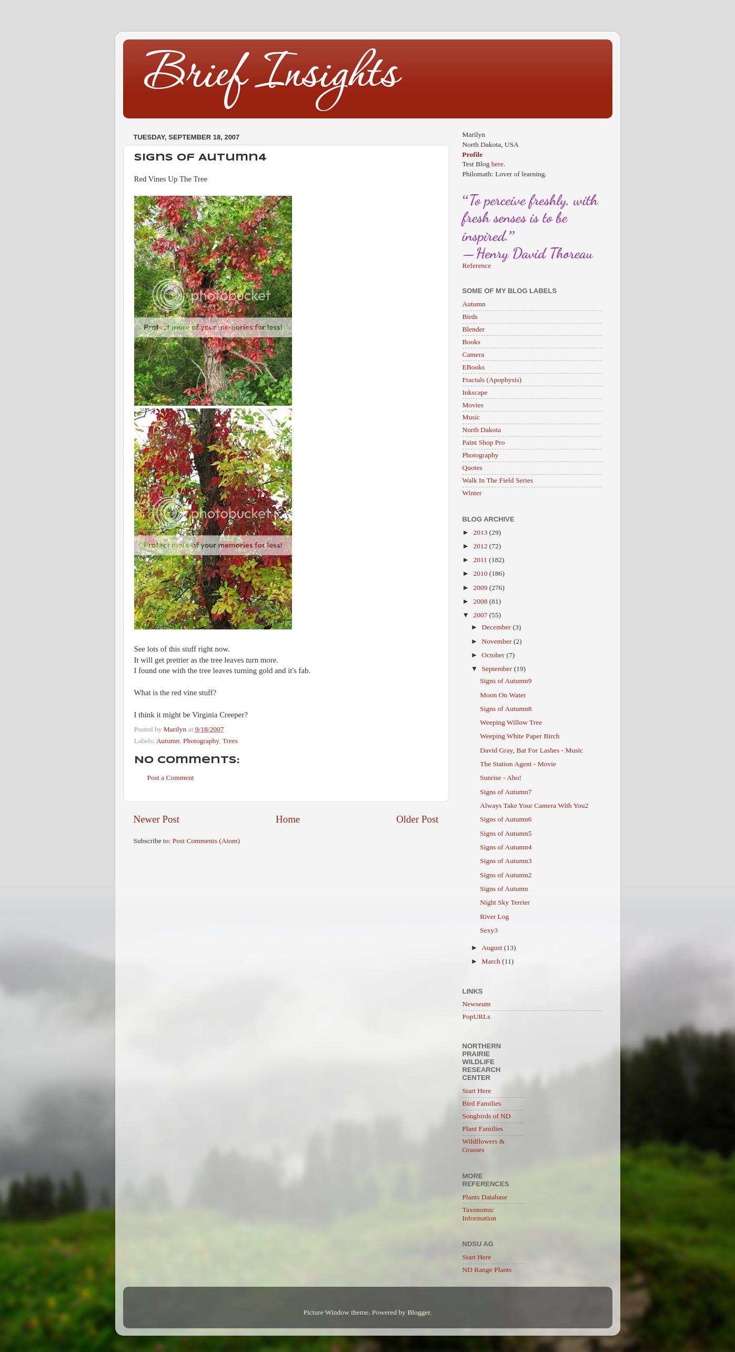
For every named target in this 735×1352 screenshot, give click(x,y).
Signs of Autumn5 (505, 833)
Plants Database (485, 1197)
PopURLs (476, 1016)
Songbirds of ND (486, 1116)
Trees (230, 741)
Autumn (167, 741)
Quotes (472, 468)
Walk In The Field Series (497, 480)
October (494, 655)
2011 (481, 560)
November (498, 641)
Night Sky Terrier (505, 902)
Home (288, 819)
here (497, 164)
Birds (470, 317)
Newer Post (157, 819)
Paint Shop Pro (483, 442)
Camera (473, 354)
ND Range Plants (487, 1270)
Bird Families (481, 1103)
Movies (473, 405)
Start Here (476, 1091)
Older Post (417, 819)
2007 (481, 615)
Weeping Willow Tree (511, 722)
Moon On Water (503, 695)
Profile (472, 154)
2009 (481, 588)
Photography (201, 741)
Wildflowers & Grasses (483, 1145)
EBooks (473, 367)
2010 (481, 573)
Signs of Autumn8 (505, 709)
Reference (476, 265)
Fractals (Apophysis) (492, 380)
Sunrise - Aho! (500, 778)
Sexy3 (489, 930)
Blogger (418, 1312)
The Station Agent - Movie (518, 764)
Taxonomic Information (479, 1214)
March (492, 961)
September (498, 669)
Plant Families (483, 1129)
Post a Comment (170, 778)
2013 (481, 532)
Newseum (476, 1004)
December (497, 627)
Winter (472, 493)
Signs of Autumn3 (505, 861)
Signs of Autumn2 (505, 875)
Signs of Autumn (504, 889)
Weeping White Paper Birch (519, 736)
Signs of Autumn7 (505, 792)
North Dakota (481, 430)
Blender (473, 329)
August (493, 948)
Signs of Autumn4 (505, 847)
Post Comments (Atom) (206, 841)
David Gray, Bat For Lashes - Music (531, 750)
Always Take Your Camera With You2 (534, 805)
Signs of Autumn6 (505, 819)
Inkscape (475, 392)
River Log (494, 916)
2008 (481, 601)
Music (471, 417)
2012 (481, 546)
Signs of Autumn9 (505, 681)
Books (471, 342)
